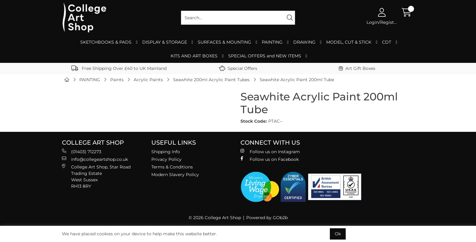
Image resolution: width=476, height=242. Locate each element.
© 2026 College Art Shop (215, 217)
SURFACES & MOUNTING (224, 42)
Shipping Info (165, 151)
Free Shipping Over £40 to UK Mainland (119, 68)
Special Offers (238, 68)
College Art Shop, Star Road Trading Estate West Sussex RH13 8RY (96, 176)
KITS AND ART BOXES (194, 56)
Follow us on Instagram (270, 151)
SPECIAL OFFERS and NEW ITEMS (264, 56)
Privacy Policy (166, 159)
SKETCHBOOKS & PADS (106, 42)
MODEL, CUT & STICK (348, 42)
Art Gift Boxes (357, 68)
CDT (386, 42)
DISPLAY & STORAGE (164, 42)
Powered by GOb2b (267, 217)
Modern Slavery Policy (175, 174)
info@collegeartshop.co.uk (95, 159)
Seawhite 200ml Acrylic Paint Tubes (211, 79)
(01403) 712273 (81, 151)
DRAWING (304, 42)
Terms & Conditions (172, 167)
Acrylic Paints (148, 79)
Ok (338, 234)
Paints (117, 79)
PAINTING (272, 42)
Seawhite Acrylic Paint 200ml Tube (297, 79)
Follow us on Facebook (269, 159)
